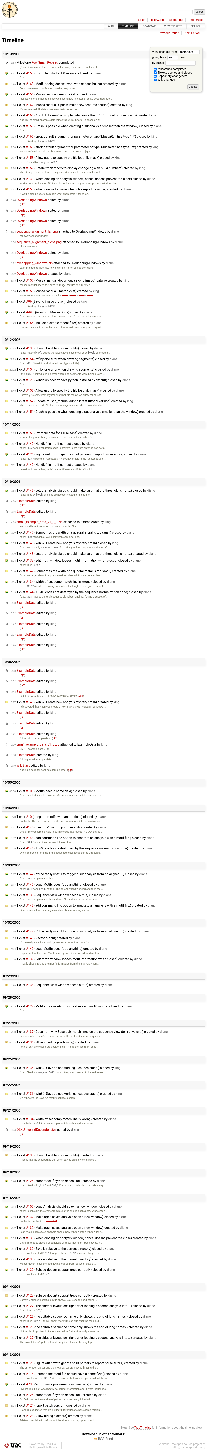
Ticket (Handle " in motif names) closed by (51, 444)
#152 (73, 295)
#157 (90, 295)
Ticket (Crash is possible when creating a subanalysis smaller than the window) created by (86, 412)
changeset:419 (45, 306)
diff (23, 204)
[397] (30, 373)
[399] (35, 564)
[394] (29, 888)
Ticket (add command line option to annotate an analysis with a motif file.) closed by (81, 838)
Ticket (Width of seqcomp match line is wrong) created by (62, 1119)
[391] (29, 899)
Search (196, 26)
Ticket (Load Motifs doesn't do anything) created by (58, 949)
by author (173, 63)
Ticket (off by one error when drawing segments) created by (64, 369)
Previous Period (169, 33)
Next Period (192, 33)
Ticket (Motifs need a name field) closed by (52, 791)
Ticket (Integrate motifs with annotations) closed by (57, 817)
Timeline (128, 26)
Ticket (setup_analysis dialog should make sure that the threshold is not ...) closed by (82, 490)
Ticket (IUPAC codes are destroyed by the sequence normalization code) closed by (80, 592)
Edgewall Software (45, 1447)
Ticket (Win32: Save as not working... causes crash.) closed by (65, 1068)
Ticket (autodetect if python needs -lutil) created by (57, 1395)
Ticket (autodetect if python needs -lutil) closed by (57, 1181)
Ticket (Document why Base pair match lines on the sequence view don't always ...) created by (88, 1032)
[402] (39, 494)
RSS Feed (105, 1439)
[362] (35, 1320)
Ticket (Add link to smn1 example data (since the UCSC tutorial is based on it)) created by (84, 115)
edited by (39, 200)
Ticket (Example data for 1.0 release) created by (55, 433)
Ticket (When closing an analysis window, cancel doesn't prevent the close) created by (82, 1238)
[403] (29, 458)
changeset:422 (45, 141)
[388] (29, 878)
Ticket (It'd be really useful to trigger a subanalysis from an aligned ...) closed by (78, 874)
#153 (81, 295)
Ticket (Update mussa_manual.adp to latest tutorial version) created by (71, 401)
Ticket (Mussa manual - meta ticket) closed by (53, 94)
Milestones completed (170, 69)
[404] (38, 352)
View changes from (176, 52)
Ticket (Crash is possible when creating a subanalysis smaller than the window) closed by (85, 126)
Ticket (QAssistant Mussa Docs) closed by (50, 312)
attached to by (64, 231)
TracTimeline (142, 1427)
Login (141, 20)
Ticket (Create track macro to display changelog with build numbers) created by (77, 168)
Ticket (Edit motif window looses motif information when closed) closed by (75, 560)
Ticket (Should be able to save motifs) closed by (55, 348)
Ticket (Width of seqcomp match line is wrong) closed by (62, 582)
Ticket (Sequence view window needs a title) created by (61, 985)
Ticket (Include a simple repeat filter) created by (55, 323)
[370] (45, 1253)
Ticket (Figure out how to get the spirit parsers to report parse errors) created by (78, 1363)
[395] (29, 842)
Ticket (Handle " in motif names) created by (52, 465)
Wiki (111, 26)
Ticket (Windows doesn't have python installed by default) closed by (69, 380)
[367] (45, 1274)
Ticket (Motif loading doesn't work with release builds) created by (68, 84)
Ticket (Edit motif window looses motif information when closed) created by (75, 959)
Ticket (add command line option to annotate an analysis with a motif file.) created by (82, 905)
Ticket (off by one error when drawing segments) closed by (63, 359)
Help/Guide (157, 20)
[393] (42, 888)
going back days (168, 57)
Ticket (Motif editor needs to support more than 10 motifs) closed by (70, 1006)
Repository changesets (170, 76)
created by (40, 274)
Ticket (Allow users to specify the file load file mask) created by (66, 390)
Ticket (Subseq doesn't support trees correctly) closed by (62, 1270)
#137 (65, 295)
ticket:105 (51, 1221)
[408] (91, 352)
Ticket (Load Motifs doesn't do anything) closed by (57, 884)
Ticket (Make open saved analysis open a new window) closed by (68, 1217)
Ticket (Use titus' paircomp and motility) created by (57, 827)
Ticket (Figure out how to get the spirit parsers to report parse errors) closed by (77, 454)
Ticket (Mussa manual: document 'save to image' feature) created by (69, 280)
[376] (54, 1185)
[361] (46, 1378)
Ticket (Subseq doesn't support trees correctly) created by (62, 1295)
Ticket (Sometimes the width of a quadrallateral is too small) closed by (71, 532)
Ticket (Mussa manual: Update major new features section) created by (70, 105)
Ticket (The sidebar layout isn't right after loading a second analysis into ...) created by (82, 1338)
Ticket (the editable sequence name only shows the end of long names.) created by (80, 1327)
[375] (42, 1185)
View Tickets (173, 26)
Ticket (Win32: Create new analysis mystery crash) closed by (63, 543)
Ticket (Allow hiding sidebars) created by (50, 1416)
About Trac (176, 20)
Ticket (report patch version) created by (49, 1405)
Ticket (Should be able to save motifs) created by (56, 1155)
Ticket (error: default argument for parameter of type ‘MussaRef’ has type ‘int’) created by (84, 147)
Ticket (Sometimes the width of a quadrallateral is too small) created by (72, 571)
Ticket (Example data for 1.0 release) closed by (55, 73)
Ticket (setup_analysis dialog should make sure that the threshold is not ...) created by (82, 554)
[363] (38, 1310)
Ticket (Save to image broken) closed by (48, 302)
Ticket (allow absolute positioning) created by (54, 1042)
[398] (29, 596)
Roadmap (149, 26)
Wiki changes (164, 79)
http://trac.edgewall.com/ (188, 1447)
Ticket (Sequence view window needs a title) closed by (60, 895)
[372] (72, 1253)
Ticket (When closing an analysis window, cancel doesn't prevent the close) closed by (82, 179)
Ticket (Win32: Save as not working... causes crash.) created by (65, 1094)
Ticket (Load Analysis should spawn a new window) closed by (65, 1206)
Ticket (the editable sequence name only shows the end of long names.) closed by (80, 1316)
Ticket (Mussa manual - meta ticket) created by (54, 291)
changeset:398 (49, 547)
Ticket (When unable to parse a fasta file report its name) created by (70, 189)
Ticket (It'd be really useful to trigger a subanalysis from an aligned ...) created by (79, 931)
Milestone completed (41, 63)
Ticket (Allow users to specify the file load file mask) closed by (65, 158)
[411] (29, 363)
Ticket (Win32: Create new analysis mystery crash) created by (64, 702)
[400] (29, 536)
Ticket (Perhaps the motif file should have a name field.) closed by (68, 1374)
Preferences (195, 20)
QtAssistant (31, 405)
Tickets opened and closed (173, 72)
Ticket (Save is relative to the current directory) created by (62, 1259)
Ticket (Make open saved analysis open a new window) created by (68, 1228)
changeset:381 (44, 1072)
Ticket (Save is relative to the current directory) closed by (62, 1249)
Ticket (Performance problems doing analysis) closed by (60, 1384)
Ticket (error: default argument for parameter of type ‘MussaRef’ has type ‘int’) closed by (83, 137)
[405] (29, 447)
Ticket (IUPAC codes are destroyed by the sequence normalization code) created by (80, 848)
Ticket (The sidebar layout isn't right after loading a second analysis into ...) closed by (82, 1306)
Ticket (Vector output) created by (44, 938)
